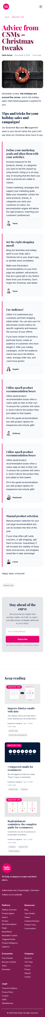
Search (5, 917)
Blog (7, 17)
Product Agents (8, 913)
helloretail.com (9, 890)
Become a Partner (9, 962)
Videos (27, 917)
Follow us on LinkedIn (12, 894)
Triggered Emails (8, 939)
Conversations (30, 928)
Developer (6, 969)
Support (27, 973)
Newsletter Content (9, 936)
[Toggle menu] (40, 6)
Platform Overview (9, 910)
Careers (27, 966)
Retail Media (7, 932)
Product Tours (30, 925)
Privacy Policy (7, 992)
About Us (28, 958)
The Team (28, 962)
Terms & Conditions (9, 988)
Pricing (27, 969)
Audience (5, 947)
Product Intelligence (10, 943)
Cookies (5, 996)
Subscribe (22, 639)
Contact (27, 977)
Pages (4, 928)
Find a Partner (7, 958)
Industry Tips (18, 17)
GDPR (4, 1000)
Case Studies (29, 913)
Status (4, 966)
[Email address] (22, 631)
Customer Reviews (31, 921)
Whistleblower (7, 1003)
